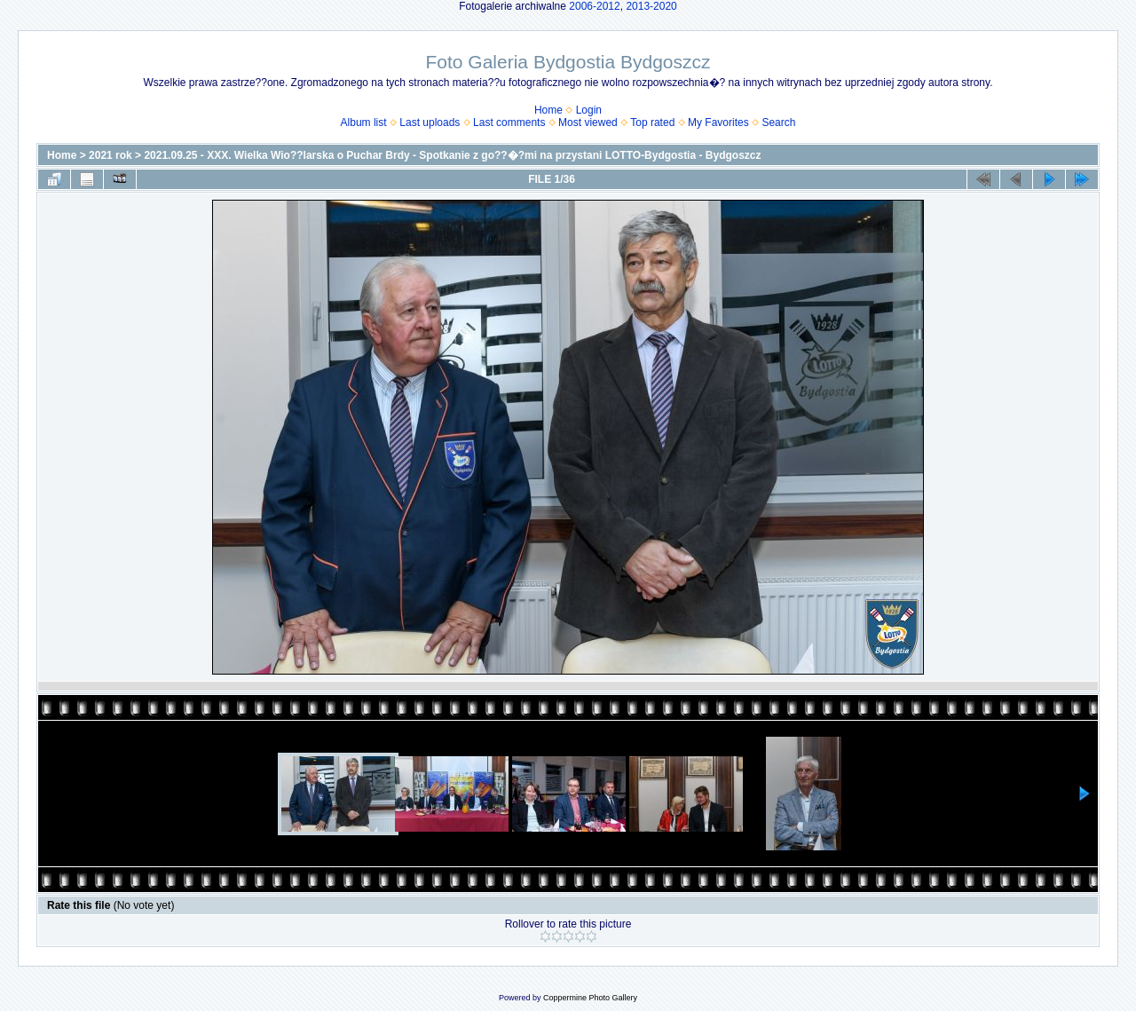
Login (589, 110)
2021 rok (110, 155)
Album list (364, 122)
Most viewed (588, 122)
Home (548, 110)
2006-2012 (594, 6)
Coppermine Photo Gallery (590, 997)
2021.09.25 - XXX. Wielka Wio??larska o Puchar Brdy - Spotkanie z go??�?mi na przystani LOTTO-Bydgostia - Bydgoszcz (452, 155)
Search (778, 122)
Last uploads (429, 122)
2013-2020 (651, 6)
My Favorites (718, 122)
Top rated (652, 122)
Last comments (509, 122)
